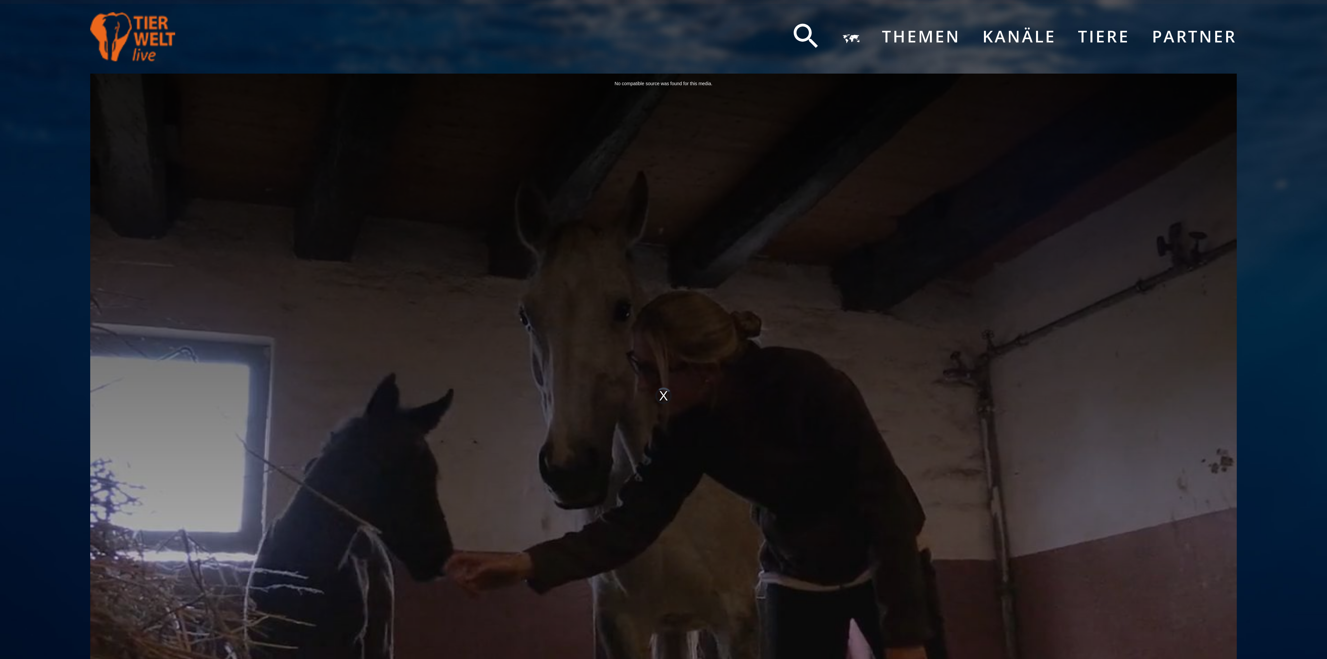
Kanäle (1019, 36)
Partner (1194, 36)
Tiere (1104, 36)
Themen (921, 36)
